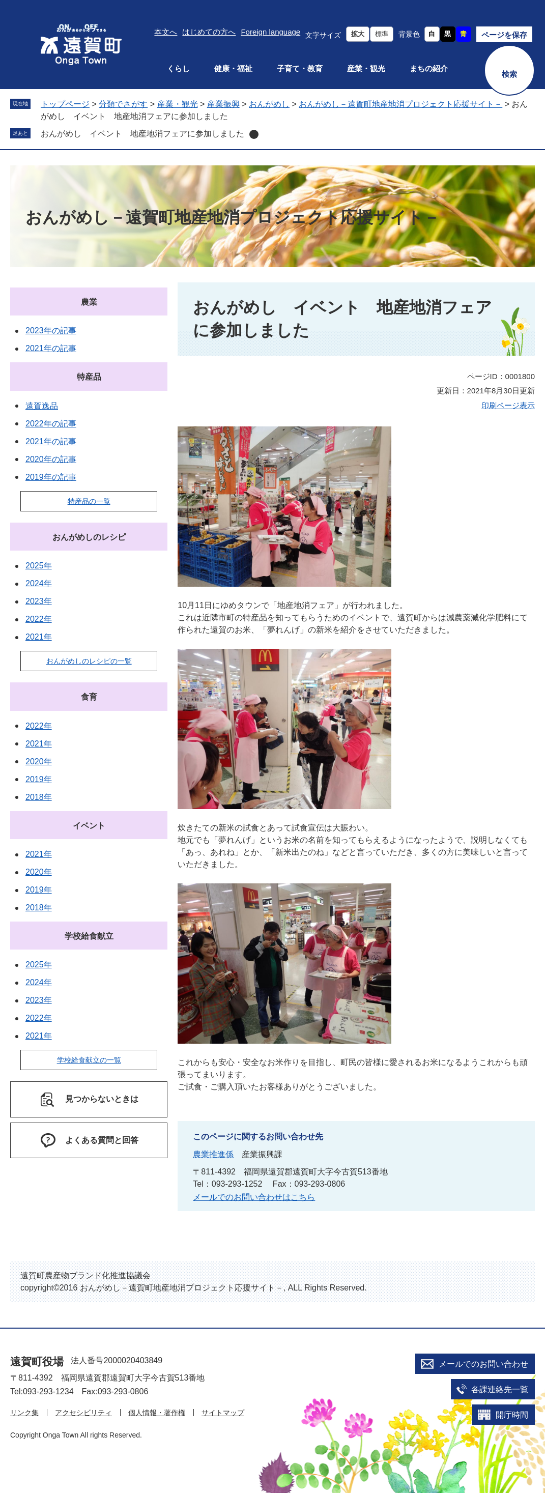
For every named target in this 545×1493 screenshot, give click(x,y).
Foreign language (270, 31)
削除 (254, 134)
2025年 (38, 565)
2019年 (38, 779)
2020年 (38, 761)
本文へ (165, 31)
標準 (381, 34)
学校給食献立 (89, 936)
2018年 (38, 797)
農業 (89, 302)
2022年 (38, 619)
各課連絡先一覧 (499, 1389)
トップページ (65, 104)
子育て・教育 (300, 68)
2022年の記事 (50, 423)
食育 (89, 697)
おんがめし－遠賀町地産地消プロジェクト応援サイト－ (400, 104)
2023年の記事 (50, 330)
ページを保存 (504, 35)
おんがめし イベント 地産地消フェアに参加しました (142, 133)
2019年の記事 (50, 477)
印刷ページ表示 (508, 405)
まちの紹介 (429, 68)
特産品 (89, 376)
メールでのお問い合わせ (483, 1364)
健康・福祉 (233, 68)
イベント (89, 825)
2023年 (38, 601)
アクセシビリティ (83, 1413)
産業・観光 (366, 68)
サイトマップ (223, 1413)
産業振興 (223, 104)
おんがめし (269, 104)
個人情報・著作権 (156, 1413)
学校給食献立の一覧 (89, 1060)
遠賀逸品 (41, 405)
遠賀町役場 (37, 1361)
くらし (178, 68)
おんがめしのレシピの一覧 (89, 661)
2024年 (38, 583)
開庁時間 (512, 1415)
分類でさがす (123, 104)
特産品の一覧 (89, 501)
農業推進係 (213, 1154)
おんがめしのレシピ (89, 537)
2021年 (38, 637)
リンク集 (24, 1413)
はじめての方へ (209, 31)
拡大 (357, 34)
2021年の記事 (50, 348)
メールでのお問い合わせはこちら (254, 1197)
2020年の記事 (50, 459)
